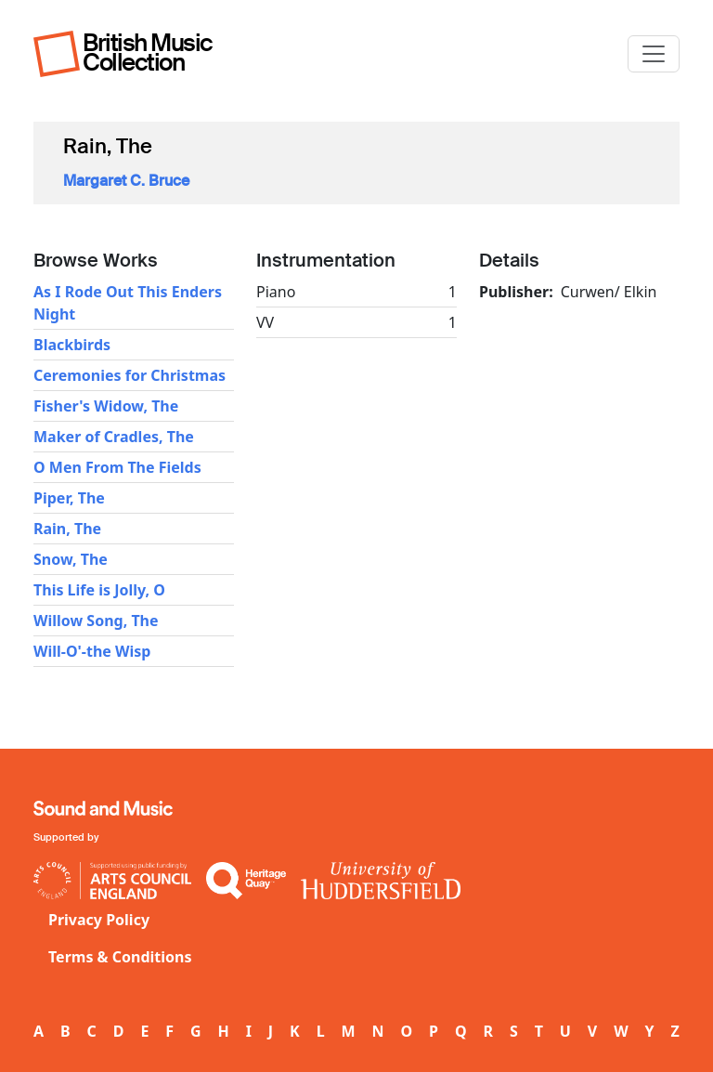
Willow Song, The (96, 620)
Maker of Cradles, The (113, 436)
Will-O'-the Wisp (91, 651)
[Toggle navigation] (654, 53)
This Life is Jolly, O (99, 590)
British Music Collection (148, 52)
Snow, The (70, 559)
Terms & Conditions (120, 957)
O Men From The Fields (117, 467)
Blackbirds (71, 344)
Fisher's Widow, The (105, 406)
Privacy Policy (98, 919)
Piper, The (69, 498)
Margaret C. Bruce (126, 180)
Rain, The (67, 528)
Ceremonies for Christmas (129, 375)
